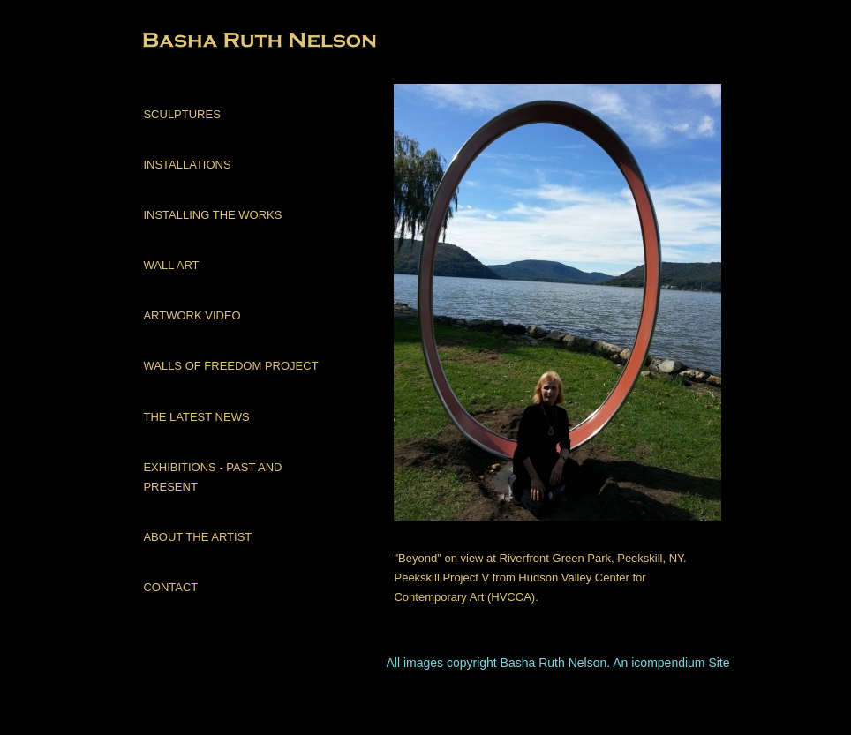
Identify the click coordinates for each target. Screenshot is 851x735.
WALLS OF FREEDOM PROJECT (230, 365)
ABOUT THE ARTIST (197, 537)
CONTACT (170, 587)
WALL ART (171, 265)
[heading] (187, 42)
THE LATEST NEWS (196, 417)
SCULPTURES (181, 114)
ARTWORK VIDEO (191, 315)
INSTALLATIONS (186, 164)
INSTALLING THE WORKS (212, 214)
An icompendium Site (671, 663)
